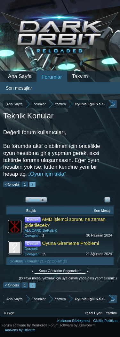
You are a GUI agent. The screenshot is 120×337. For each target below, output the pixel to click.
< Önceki (12, 184)
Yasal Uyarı (93, 313)
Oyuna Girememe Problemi (70, 243)
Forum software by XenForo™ (71, 325)
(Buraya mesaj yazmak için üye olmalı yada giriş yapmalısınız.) (68, 278)
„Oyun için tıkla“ (47, 174)
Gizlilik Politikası (105, 321)
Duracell (31, 249)
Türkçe (8, 313)
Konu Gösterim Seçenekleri (60, 271)
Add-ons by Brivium (20, 330)
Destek (36, 200)
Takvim (80, 76)
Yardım (111, 313)
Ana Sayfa (20, 76)
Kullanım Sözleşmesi (73, 321)
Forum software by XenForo (25, 325)
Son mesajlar (19, 88)
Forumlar (52, 77)
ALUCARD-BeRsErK (41, 230)
